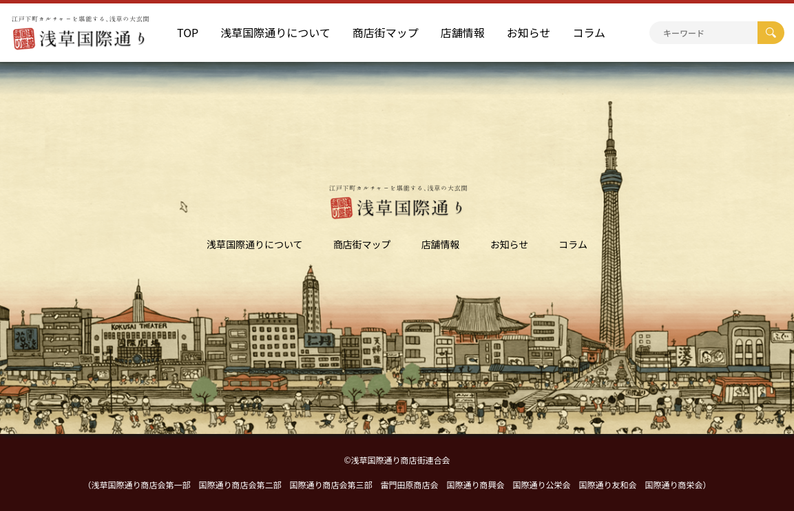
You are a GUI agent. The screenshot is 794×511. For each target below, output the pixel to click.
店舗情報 (463, 32)
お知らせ (529, 32)
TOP (187, 32)
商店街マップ (386, 32)
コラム (588, 32)
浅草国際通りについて (275, 32)
